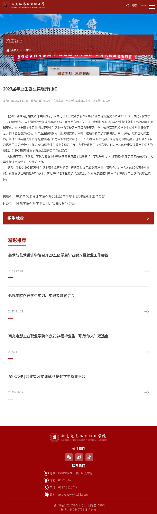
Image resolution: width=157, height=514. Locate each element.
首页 (14, 50)
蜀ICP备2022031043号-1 (70, 505)
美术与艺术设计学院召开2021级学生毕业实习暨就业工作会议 (54, 196)
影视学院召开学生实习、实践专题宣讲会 (39, 203)
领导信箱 (143, 5)
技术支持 (90, 509)
